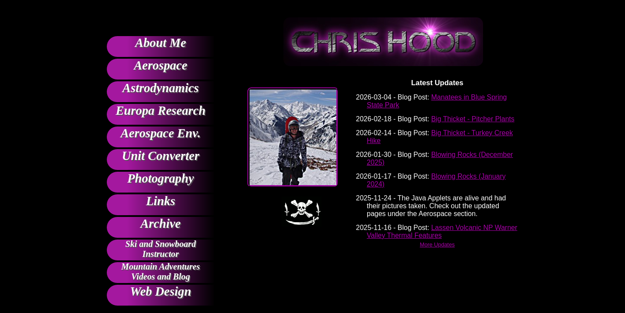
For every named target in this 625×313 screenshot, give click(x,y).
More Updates (437, 244)
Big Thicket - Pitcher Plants (472, 119)
